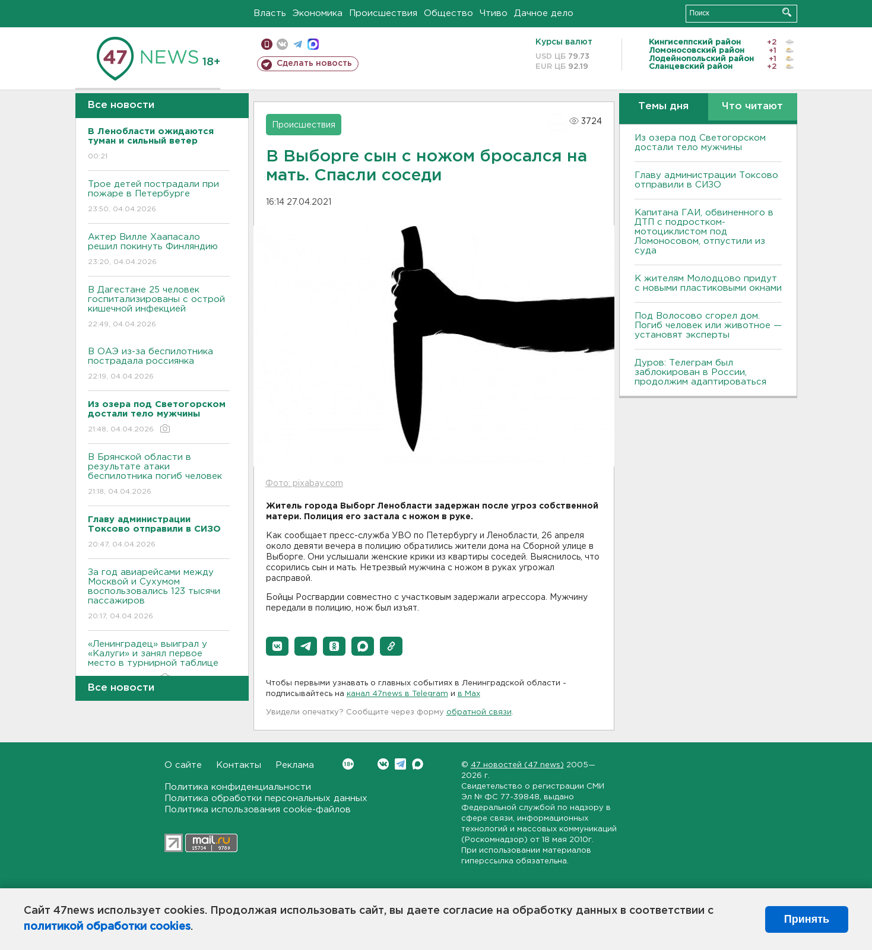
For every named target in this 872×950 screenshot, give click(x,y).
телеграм (297, 44)
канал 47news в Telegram (397, 694)
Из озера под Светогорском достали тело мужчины (700, 142)
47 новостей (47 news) (517, 765)
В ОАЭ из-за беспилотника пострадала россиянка (159, 365)
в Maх (469, 694)
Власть (269, 13)
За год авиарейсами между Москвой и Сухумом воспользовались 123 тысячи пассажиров (159, 594)
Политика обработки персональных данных (265, 798)
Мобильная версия (266, 44)
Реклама (294, 765)
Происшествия (383, 13)
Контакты (238, 765)
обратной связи (479, 712)
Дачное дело (543, 13)
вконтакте (282, 44)
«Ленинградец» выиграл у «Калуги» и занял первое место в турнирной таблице (159, 662)
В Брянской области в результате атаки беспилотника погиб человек (159, 475)
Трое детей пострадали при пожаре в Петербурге (159, 197)
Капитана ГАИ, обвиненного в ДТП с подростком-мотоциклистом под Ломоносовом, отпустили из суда (704, 232)
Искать (786, 12)
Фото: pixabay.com (304, 483)
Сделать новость (314, 63)
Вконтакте (348, 764)
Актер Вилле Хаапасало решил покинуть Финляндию (159, 250)
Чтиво (494, 13)
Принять (806, 919)
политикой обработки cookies (107, 927)
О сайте (183, 765)
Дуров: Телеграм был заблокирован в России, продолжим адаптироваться (700, 372)
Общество (448, 13)
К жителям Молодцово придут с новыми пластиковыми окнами (708, 283)
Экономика (318, 13)
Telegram (400, 764)
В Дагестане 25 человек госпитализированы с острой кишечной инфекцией (159, 307)
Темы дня (663, 106)
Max (417, 764)
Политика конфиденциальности (237, 787)
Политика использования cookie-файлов (257, 810)
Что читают (752, 106)
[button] (277, 646)
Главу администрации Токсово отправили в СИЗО (706, 180)
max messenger (313, 44)
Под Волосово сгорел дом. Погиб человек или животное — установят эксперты (708, 325)
